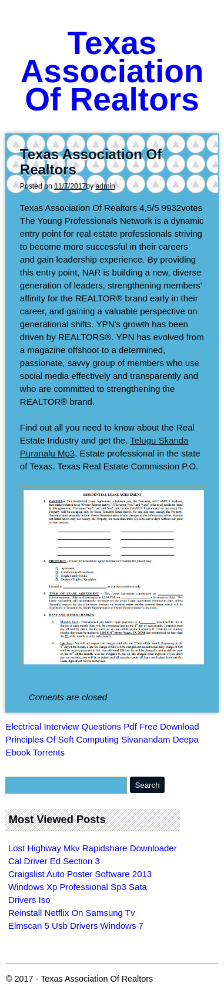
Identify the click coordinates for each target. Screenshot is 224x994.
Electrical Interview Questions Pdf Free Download (102, 726)
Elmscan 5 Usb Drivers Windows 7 (75, 926)
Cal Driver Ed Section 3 (54, 861)
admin (105, 186)
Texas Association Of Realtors (112, 71)
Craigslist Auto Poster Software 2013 (80, 874)
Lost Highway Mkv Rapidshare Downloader (92, 848)
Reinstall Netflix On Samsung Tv (71, 913)
